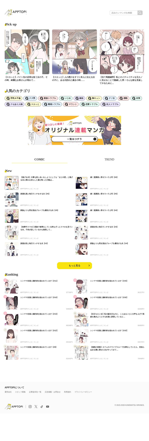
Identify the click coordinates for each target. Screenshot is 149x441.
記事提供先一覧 (35, 393)
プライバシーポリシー (83, 393)
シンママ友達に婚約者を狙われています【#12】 (39, 332)
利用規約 (67, 393)
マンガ (36, 190)
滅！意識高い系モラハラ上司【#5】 (104, 195)
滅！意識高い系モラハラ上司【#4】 (104, 212)
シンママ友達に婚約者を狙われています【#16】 (109, 299)
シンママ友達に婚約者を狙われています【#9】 (38, 349)
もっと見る (74, 267)
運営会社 (8, 393)
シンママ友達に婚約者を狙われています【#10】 (109, 332)
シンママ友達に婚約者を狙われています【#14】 (39, 299)
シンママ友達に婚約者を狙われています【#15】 (109, 282)
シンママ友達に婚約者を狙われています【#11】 (39, 282)
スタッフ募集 (20, 393)
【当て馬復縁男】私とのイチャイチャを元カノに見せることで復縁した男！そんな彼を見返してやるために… (121, 80)
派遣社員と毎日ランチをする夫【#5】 (35, 195)
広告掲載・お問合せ (53, 393)
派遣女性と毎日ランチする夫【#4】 (104, 228)
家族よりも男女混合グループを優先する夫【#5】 (39, 212)
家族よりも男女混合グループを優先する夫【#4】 (109, 245)
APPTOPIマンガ (26, 190)
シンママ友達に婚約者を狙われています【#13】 (39, 315)
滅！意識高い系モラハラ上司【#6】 (104, 179)
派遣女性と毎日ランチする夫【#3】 (34, 245)
